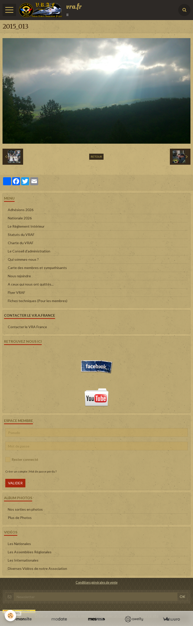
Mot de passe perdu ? (43, 471)
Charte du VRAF (20, 243)
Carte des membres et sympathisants (37, 267)
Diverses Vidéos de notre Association (37, 568)
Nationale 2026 (20, 218)
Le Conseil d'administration (29, 251)
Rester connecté (21, 459)
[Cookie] (10, 615)
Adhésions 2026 (20, 210)
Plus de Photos (20, 517)
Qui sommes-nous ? (23, 259)
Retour (96, 156)
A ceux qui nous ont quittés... (31, 284)
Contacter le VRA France (27, 327)
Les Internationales (23, 560)
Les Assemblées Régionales (30, 552)
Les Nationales (19, 544)
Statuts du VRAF (21, 234)
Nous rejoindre (19, 276)
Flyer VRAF (16, 292)
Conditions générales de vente (97, 582)
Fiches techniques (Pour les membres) (37, 301)
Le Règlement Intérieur (26, 226)
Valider (15, 483)
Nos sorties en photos (25, 509)
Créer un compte (16, 471)
